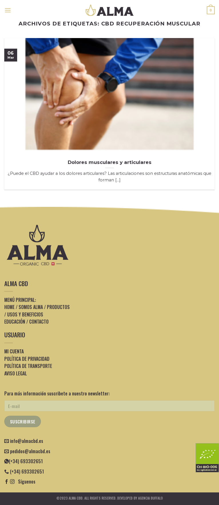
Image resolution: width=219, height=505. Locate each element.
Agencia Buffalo (150, 498)
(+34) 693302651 (23, 461)
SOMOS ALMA (31, 307)
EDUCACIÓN (14, 321)
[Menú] (7, 10)
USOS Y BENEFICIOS (25, 314)
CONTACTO (39, 321)
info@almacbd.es (26, 440)
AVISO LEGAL (15, 373)
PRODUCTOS (58, 307)
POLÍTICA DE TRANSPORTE (28, 366)
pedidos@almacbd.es (30, 451)
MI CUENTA (14, 351)
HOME (9, 307)
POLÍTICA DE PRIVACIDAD (26, 358)
